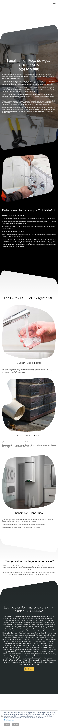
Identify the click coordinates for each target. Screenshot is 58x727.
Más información (9, 720)
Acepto (7, 724)
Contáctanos (29, 669)
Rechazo (15, 724)
